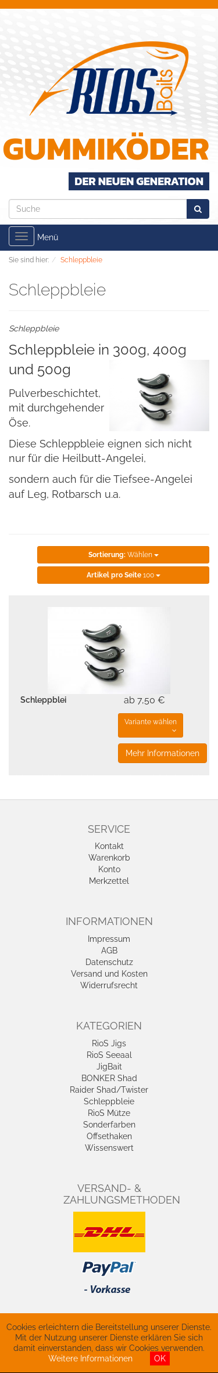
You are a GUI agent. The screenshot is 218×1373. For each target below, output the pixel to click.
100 (123, 575)
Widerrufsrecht (109, 985)
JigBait (109, 1066)
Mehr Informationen (162, 753)
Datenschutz (109, 962)
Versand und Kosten (109, 973)
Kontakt (109, 846)
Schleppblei (43, 699)
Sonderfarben (109, 1124)
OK (160, 1358)
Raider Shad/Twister (109, 1089)
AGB (109, 950)
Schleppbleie (109, 1101)
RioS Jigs (109, 1043)
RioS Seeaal (109, 1055)
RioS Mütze (109, 1113)
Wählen (123, 555)
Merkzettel (109, 881)
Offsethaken (109, 1136)
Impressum (109, 939)
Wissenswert (109, 1147)
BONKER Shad (109, 1078)
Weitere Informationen (90, 1358)
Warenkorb (109, 857)
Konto (109, 869)
